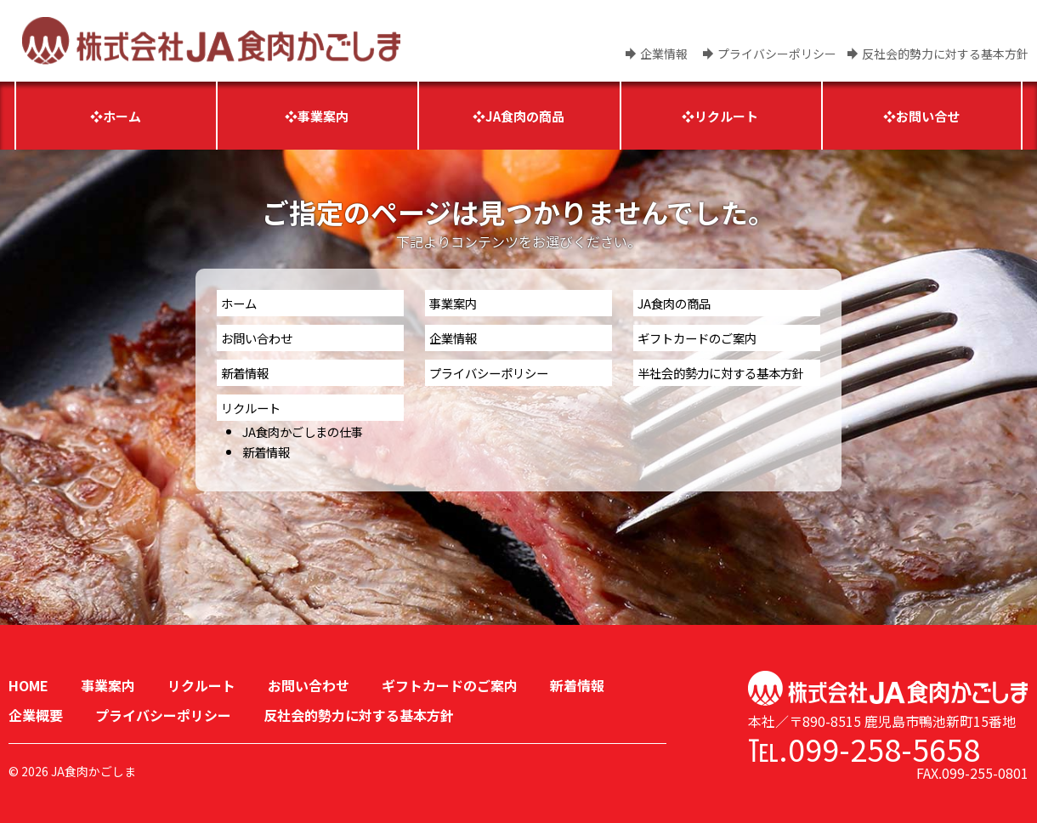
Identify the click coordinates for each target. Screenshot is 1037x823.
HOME (28, 685)
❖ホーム (115, 116)
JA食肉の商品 (674, 303)
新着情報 (245, 373)
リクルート (250, 408)
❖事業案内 (316, 116)
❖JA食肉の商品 (518, 116)
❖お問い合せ (921, 116)
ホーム (239, 303)
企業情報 (664, 53)
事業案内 (453, 303)
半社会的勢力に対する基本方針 (721, 373)
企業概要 (35, 715)
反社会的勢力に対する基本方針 (945, 53)
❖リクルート (720, 116)
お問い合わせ (256, 338)
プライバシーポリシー (776, 53)
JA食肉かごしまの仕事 (302, 431)
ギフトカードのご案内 (697, 338)
